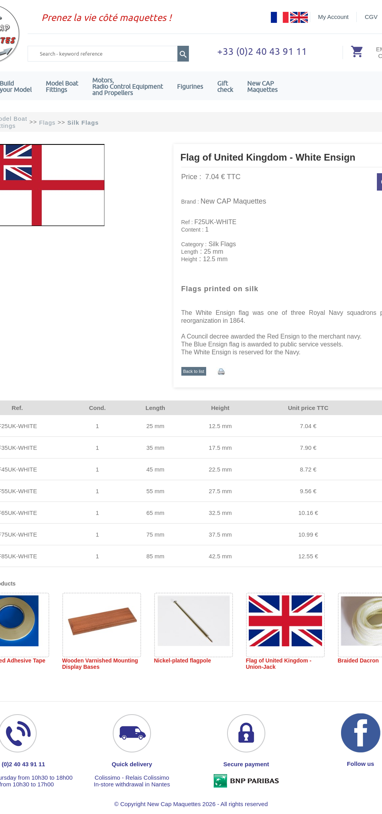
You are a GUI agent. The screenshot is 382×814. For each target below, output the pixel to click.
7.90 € (308, 447)
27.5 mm (220, 491)
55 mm (155, 491)
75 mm (155, 534)
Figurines (190, 86)
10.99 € (308, 534)
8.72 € (308, 469)
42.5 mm (220, 556)
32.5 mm (220, 512)
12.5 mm (220, 426)
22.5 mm (220, 469)
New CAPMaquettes (262, 86)
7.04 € (308, 426)
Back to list (193, 371)
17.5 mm (220, 447)
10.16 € (308, 512)
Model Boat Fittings (62, 86)
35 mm (155, 447)
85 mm (155, 556)
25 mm (155, 426)
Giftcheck (225, 86)
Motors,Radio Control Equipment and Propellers (127, 86)
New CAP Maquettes (233, 201)
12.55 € (308, 556)
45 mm (155, 469)
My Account (333, 16)
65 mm (155, 512)
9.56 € (308, 491)
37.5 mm (220, 534)
